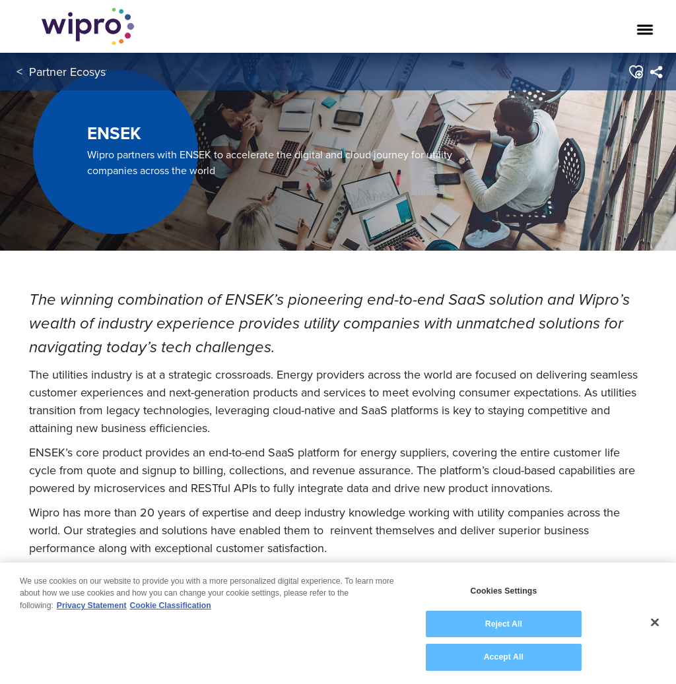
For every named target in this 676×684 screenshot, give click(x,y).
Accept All (504, 657)
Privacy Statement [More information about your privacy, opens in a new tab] (92, 605)
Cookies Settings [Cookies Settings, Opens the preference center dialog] (503, 591)
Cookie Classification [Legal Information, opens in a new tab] (170, 605)
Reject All (503, 624)
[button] (635, 72)
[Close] (654, 622)
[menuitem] (656, 72)
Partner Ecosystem (77, 71)
